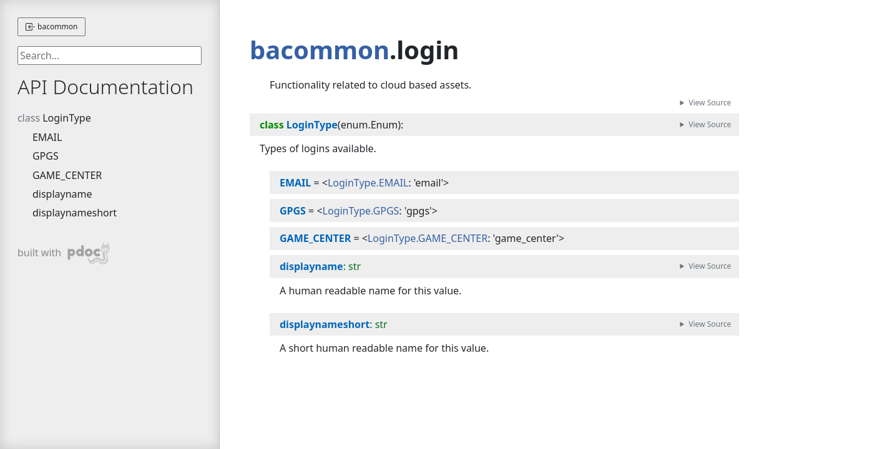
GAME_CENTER (67, 175)
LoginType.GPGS (361, 211)
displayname (62, 194)
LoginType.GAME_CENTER (427, 238)
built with (63, 253)
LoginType (66, 118)
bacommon (51, 26)
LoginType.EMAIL (368, 183)
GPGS (45, 156)
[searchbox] (109, 55)
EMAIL (47, 137)
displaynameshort (74, 213)
